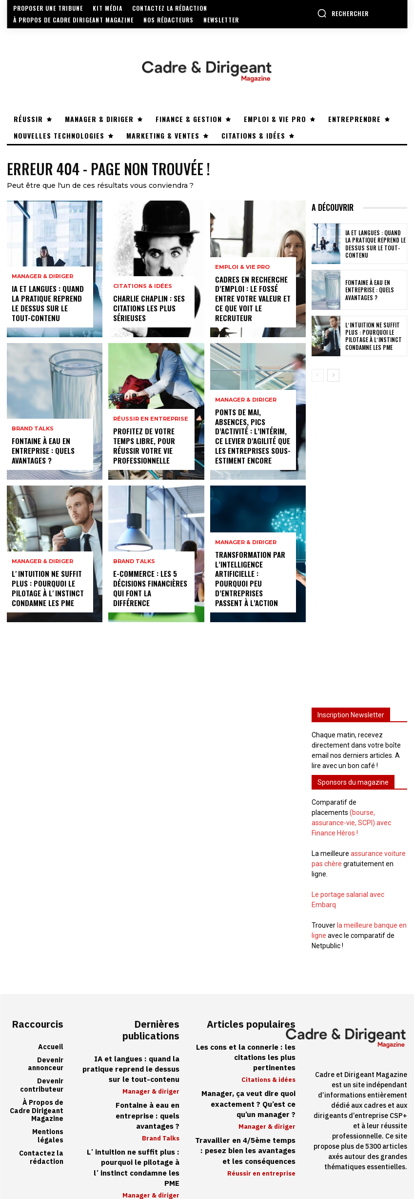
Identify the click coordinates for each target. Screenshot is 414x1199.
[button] (343, 13)
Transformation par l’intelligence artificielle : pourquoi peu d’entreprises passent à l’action (253, 585)
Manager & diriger (42, 280)
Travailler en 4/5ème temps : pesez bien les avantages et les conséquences (247, 1137)
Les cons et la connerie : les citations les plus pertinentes (245, 1052)
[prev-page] (318, 375)
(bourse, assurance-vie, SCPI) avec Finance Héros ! (351, 823)
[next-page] (333, 375)
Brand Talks (33, 431)
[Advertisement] (359, 537)
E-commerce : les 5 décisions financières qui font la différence (150, 594)
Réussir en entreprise (150, 422)
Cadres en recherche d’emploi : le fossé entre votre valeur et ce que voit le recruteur (252, 300)
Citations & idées (142, 288)
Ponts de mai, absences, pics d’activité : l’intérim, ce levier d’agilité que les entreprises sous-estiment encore (252, 438)
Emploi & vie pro (242, 270)
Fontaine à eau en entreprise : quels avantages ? (42, 452)
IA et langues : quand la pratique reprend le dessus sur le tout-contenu (49, 305)
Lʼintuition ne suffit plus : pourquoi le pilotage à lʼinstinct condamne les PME (46, 590)
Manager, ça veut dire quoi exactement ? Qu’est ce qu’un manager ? (246, 1092)
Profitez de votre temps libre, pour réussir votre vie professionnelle (143, 447)
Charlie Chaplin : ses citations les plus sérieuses (147, 309)
